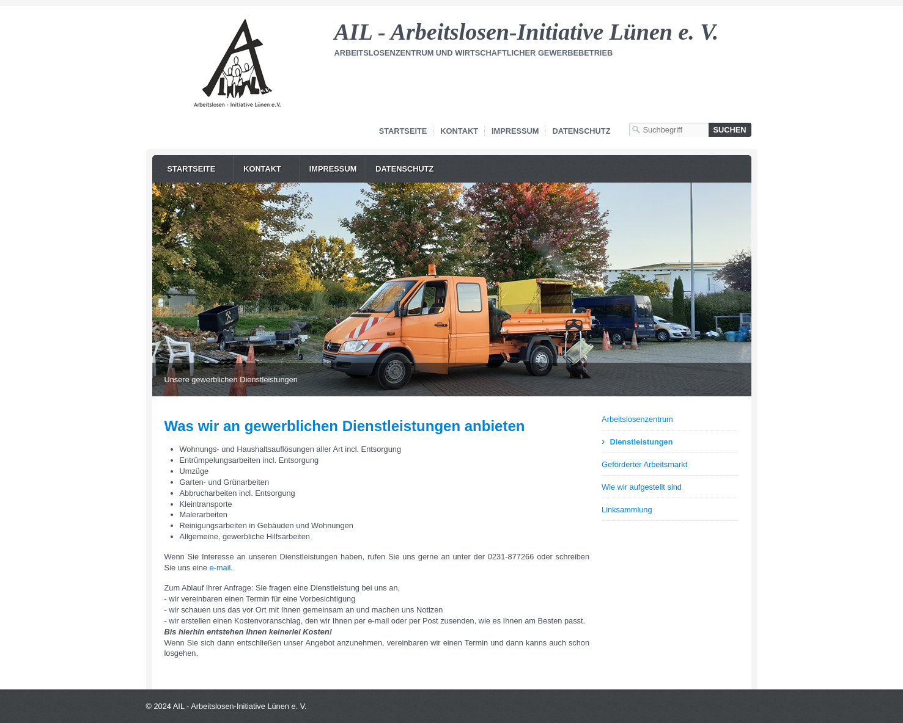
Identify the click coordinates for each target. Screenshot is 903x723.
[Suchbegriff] (669, 130)
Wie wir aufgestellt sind (642, 487)
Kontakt (459, 131)
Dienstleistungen (641, 441)
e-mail (220, 567)
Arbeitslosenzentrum (637, 419)
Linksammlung (627, 509)
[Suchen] (730, 130)
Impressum (515, 131)
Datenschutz (581, 131)
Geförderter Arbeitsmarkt (644, 464)
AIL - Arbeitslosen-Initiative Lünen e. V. (526, 32)
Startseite (403, 131)
